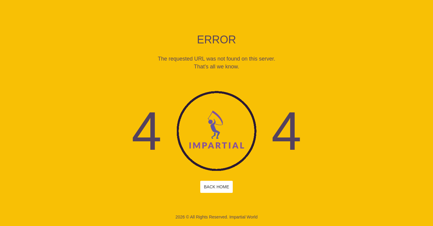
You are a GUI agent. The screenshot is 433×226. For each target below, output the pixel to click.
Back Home (216, 186)
